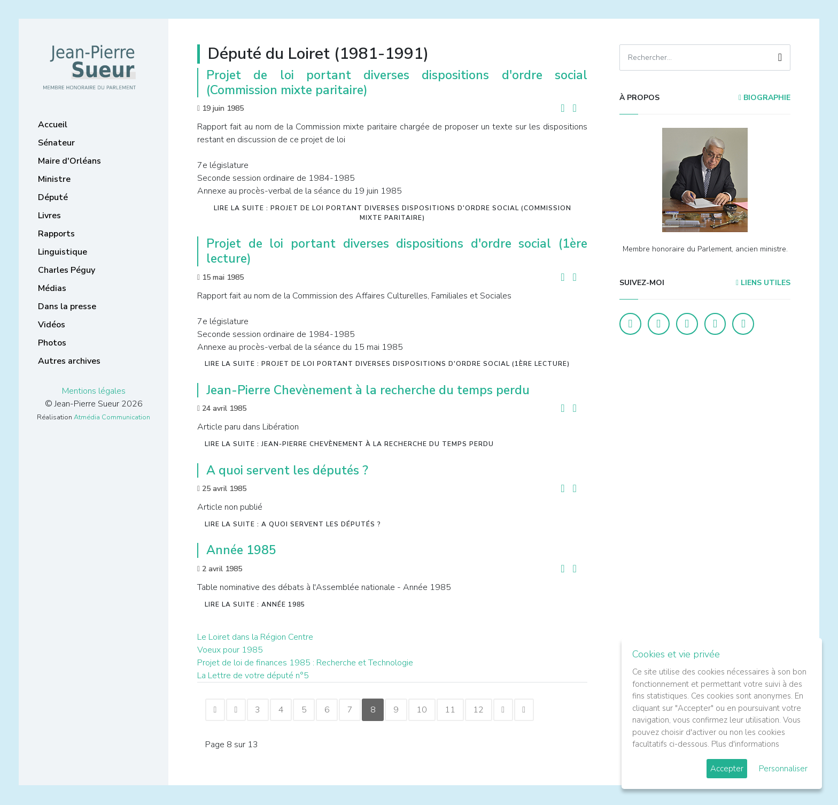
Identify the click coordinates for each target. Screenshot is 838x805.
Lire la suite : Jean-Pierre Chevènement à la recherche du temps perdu (349, 444)
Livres (49, 215)
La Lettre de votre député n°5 (253, 675)
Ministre (54, 179)
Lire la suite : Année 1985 (255, 604)
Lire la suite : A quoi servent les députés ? (293, 524)
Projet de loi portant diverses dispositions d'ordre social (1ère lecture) (396, 251)
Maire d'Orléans (69, 161)
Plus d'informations (745, 744)
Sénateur (56, 143)
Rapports (56, 234)
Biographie (764, 98)
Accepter (726, 768)
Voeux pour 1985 (230, 650)
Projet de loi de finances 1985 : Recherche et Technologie (305, 663)
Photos (52, 343)
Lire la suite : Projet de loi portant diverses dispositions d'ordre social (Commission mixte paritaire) (392, 213)
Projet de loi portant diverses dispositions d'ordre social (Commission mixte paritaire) (396, 82)
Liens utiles (763, 283)
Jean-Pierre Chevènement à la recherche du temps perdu (368, 390)
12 (496, 710)
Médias (52, 288)
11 (466, 710)
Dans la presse (67, 306)
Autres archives (69, 361)
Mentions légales (94, 391)
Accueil (52, 125)
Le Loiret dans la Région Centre (255, 637)
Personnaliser (783, 768)
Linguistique (62, 252)
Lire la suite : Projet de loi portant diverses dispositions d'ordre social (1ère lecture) (387, 363)
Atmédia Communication (112, 417)
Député (53, 197)
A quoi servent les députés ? (287, 470)
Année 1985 (241, 550)
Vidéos (51, 325)
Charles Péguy (66, 270)
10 (436, 710)
